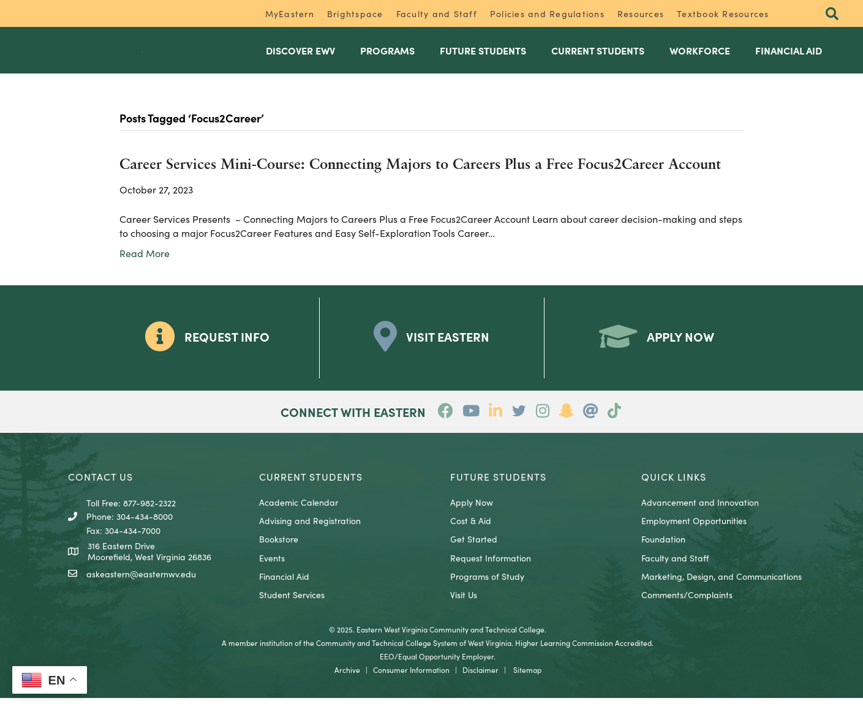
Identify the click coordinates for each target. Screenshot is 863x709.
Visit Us (463, 606)
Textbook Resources (723, 13)
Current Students (597, 56)
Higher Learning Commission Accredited (583, 653)
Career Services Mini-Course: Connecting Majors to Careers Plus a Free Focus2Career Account (420, 177)
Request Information (490, 569)
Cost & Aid (470, 532)
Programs (387, 56)
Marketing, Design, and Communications (721, 588)
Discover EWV (300, 56)
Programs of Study (487, 588)
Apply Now (471, 514)
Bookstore (278, 550)
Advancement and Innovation (700, 514)
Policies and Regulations (547, 13)
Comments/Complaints (687, 606)
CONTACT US (100, 488)
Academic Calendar (298, 514)
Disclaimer (480, 680)
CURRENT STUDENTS (311, 488)
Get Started (473, 550)
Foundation (663, 550)
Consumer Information (411, 680)
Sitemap (527, 680)
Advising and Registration (310, 532)
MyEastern (289, 13)
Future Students (483, 56)
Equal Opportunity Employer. (447, 667)
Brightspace (355, 13)
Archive (347, 680)
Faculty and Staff (436, 13)
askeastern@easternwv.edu (141, 585)
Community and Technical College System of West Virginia (413, 653)
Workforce (699, 56)
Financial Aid (788, 56)
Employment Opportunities (694, 532)
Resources (640, 13)
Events (272, 569)
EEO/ (389, 667)
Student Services (292, 606)
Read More (144, 264)
